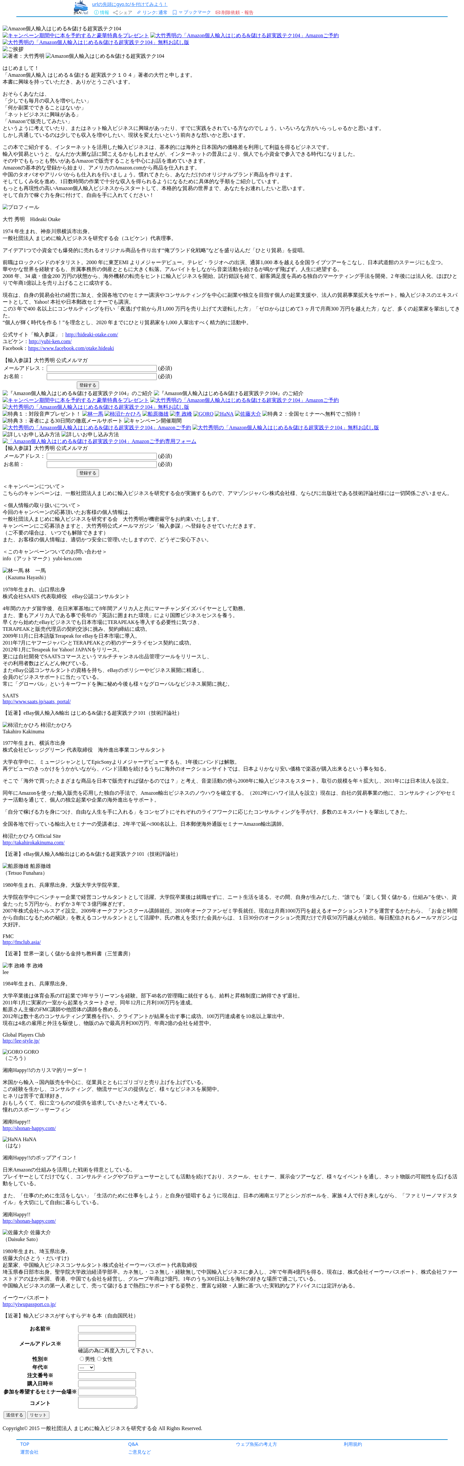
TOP (24, 1444)
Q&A (133, 1444)
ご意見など (139, 1452)
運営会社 (29, 1452)
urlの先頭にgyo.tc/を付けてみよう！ (130, 4)
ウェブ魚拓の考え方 (256, 1444)
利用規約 (353, 1444)
